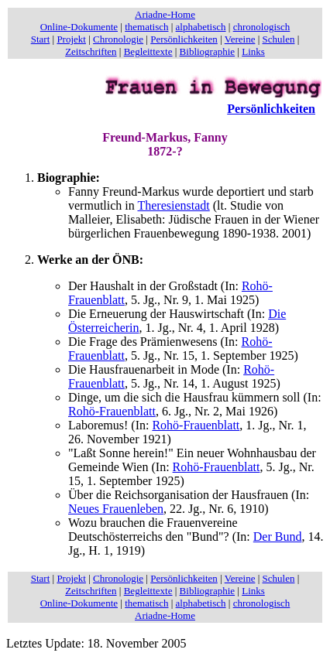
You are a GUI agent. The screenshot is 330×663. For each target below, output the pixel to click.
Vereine (240, 39)
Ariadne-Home (165, 14)
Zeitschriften (90, 51)
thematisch (146, 26)
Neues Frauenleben (115, 508)
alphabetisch (201, 26)
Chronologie (118, 39)
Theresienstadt (173, 205)
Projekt (71, 39)
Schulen (279, 39)
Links (253, 51)
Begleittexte (148, 51)
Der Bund (277, 536)
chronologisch (261, 26)
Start (40, 39)
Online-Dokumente (79, 26)
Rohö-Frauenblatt (112, 411)
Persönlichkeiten (184, 39)
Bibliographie (207, 51)
